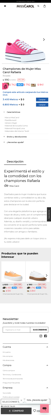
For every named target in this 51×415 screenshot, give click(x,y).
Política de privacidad (11, 397)
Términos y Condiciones (12, 375)
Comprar (18, 411)
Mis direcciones (8, 360)
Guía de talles (9, 406)
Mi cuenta (6, 352)
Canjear (42, 99)
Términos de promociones (13, 379)
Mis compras (8, 356)
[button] (44, 40)
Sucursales (7, 393)
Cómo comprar (9, 370)
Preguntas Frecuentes (11, 383)
